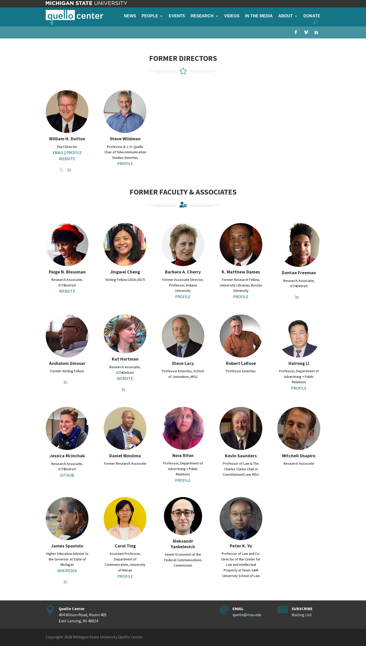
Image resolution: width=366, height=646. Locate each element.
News (130, 16)
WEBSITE (67, 158)
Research (202, 16)
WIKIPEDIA (67, 570)
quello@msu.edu (247, 614)
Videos (231, 16)
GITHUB (67, 475)
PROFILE (74, 152)
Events (177, 16)
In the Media (258, 16)
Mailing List (302, 614)
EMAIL (58, 152)
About (285, 16)
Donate (311, 16)
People (150, 16)
